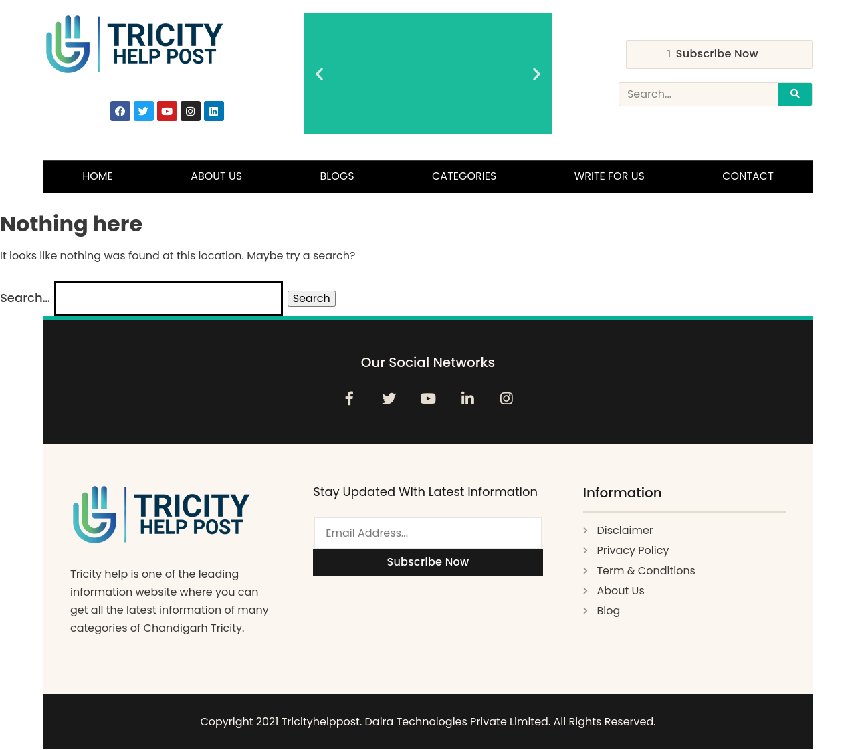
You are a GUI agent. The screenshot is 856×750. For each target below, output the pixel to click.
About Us (216, 176)
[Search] (795, 94)
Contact (748, 176)
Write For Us (609, 176)
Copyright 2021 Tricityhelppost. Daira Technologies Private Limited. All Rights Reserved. (427, 722)
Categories (464, 176)
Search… (25, 297)
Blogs (337, 176)
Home (97, 176)
